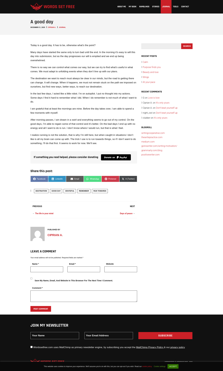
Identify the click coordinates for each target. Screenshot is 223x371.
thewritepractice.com (151, 137)
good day (56, 191)
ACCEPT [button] (173, 366)
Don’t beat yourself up (166, 108)
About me (121, 6)
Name (35, 264)
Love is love (154, 97)
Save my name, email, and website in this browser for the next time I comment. (74, 280)
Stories (155, 6)
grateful (69, 191)
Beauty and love (151, 72)
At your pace (149, 82)
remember (84, 191)
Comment (37, 288)
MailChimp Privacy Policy (150, 347)
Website (110, 264)
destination (41, 191)
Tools (175, 6)
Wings (146, 77)
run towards (99, 191)
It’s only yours (162, 102)
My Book (132, 6)
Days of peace (126, 213)
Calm (145, 62)
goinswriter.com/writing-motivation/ (159, 146)
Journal (166, 6)
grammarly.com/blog (151, 150)
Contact (185, 6)
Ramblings (144, 6)
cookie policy (147, 366)
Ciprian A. (52, 27)
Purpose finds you (152, 67)
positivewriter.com (150, 154)
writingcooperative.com (153, 133)
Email (72, 264)
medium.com (148, 141)
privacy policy (177, 347)
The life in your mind (44, 213)
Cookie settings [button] (159, 366)
